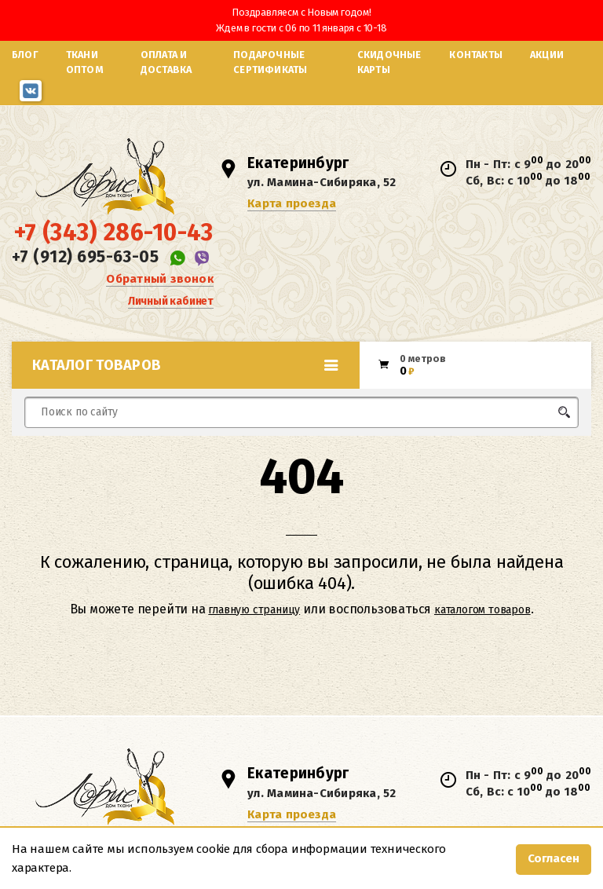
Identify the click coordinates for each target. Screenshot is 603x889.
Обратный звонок (159, 279)
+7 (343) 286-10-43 (114, 232)
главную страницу (254, 609)
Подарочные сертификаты (270, 62)
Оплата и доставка (166, 62)
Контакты (475, 54)
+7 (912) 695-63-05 (85, 257)
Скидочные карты (389, 62)
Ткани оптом (85, 62)
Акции (547, 54)
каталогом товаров (482, 609)
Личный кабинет (171, 301)
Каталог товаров (185, 365)
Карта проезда (291, 203)
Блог (25, 54)
